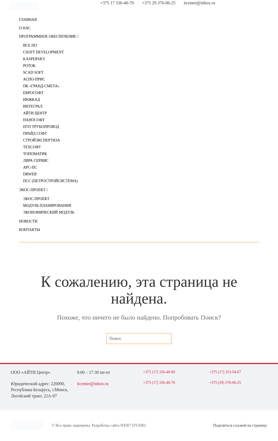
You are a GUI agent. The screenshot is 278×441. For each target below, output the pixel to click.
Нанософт (34, 120)
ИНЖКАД (31, 100)
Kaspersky (34, 59)
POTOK (29, 66)
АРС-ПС (30, 167)
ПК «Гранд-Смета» (41, 86)
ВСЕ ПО (30, 45)
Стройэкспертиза (41, 140)
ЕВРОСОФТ (33, 93)
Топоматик (35, 154)
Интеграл (32, 106)
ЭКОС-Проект (33, 190)
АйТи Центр (35, 113)
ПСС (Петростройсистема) (50, 181)
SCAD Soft (33, 72)
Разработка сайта (105, 425)
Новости (28, 221)
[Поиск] (139, 338)
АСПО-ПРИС (34, 79)
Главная (28, 20)
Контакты (29, 230)
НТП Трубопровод (41, 127)
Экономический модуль (48, 212)
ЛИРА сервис (36, 161)
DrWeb (30, 174)
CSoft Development (43, 52)
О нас (24, 28)
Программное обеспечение (48, 36)
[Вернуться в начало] (24, 5)
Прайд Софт (35, 133)
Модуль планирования (47, 206)
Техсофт (32, 147)
